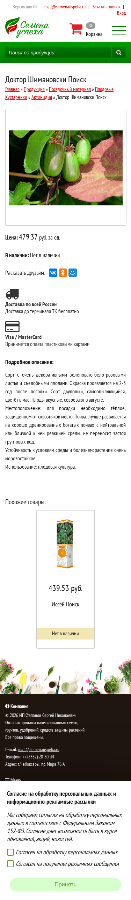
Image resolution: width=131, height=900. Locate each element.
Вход (121, 13)
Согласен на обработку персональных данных (66, 852)
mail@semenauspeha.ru (65, 6)
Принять (65, 884)
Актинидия (41, 97)
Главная (12, 89)
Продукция (34, 89)
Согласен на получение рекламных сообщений (67, 864)
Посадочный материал (70, 89)
